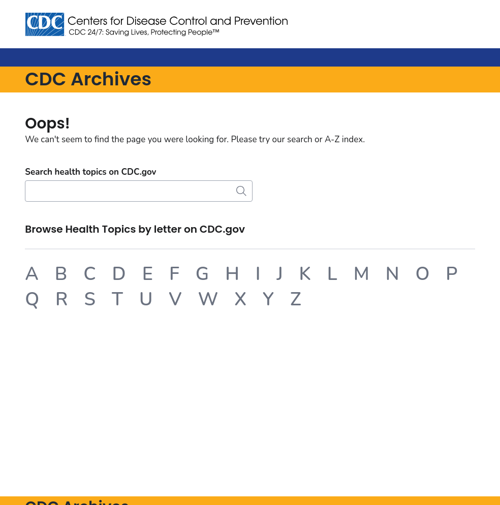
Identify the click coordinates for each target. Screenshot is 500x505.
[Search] (139, 191)
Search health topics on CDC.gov (90, 172)
